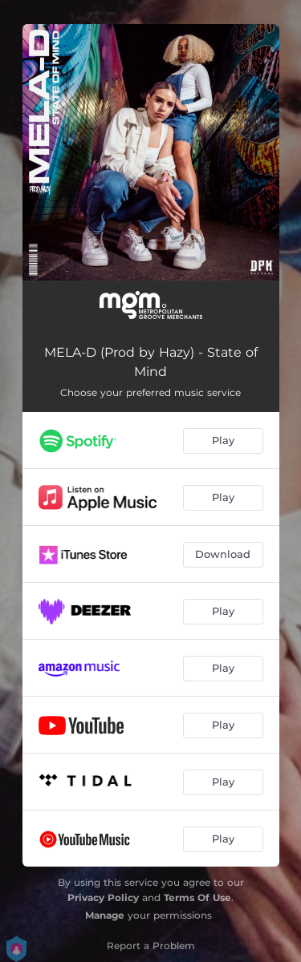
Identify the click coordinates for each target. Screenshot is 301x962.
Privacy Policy (103, 897)
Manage (104, 915)
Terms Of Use (197, 897)
